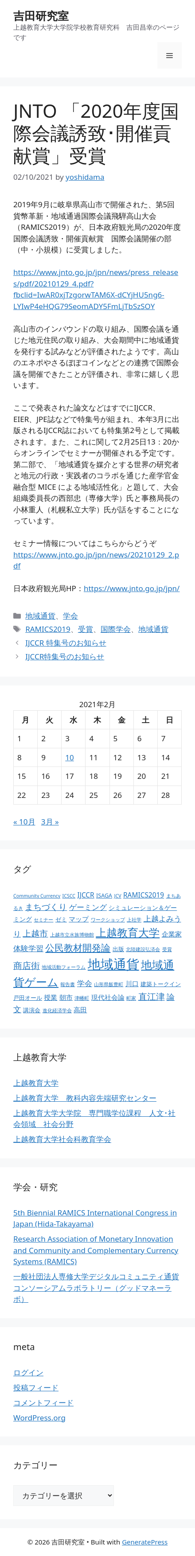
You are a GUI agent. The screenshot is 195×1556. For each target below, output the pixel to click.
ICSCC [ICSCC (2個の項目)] (68, 896)
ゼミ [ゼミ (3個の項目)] (61, 919)
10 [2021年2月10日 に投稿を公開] (69, 757)
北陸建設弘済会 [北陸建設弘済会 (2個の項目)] (143, 949)
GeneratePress (145, 1541)
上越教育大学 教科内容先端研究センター (84, 1098)
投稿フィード (35, 1387)
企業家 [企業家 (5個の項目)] (172, 934)
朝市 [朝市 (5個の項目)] (66, 997)
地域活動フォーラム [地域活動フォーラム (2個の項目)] (64, 967)
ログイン (28, 1372)
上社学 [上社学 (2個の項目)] (134, 920)
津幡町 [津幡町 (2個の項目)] (81, 998)
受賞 (85, 629)
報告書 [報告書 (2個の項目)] (67, 984)
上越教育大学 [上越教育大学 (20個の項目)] (128, 932)
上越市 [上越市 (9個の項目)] (35, 933)
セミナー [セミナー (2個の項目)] (43, 920)
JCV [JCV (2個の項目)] (117, 896)
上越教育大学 (35, 1083)
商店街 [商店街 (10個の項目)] (26, 966)
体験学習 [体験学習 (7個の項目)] (28, 948)
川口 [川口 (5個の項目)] (132, 983)
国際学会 (116, 629)
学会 (70, 616)
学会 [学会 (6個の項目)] (84, 983)
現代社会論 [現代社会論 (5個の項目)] (108, 997)
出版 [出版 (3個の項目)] (118, 949)
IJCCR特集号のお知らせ (64, 656)
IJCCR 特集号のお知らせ (65, 643)
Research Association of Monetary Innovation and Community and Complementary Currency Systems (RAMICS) (95, 1250)
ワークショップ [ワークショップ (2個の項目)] (108, 920)
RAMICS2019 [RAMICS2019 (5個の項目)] (143, 895)
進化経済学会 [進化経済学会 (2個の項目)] (57, 1010)
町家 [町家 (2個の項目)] (131, 998)
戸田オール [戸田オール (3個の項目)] (27, 998)
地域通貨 (40, 616)
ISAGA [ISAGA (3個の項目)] (104, 895)
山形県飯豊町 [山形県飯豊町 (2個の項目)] (108, 984)
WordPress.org (39, 1418)
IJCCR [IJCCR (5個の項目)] (85, 895)
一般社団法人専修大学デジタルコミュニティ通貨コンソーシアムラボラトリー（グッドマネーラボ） (96, 1287)
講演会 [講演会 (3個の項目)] (31, 1010)
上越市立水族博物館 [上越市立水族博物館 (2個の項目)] (72, 935)
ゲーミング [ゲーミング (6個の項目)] (88, 907)
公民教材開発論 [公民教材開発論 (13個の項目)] (77, 947)
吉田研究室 (41, 15)
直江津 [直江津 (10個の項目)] (151, 996)
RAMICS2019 (47, 629)
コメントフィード (43, 1402)
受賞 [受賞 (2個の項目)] (167, 949)
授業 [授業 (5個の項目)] (50, 997)
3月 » (50, 822)
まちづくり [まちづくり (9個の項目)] (46, 907)
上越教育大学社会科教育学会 (62, 1139)
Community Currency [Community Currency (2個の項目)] (36, 896)
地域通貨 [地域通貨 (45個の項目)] (113, 964)
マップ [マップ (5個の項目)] (79, 919)
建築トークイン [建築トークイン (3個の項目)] (160, 984)
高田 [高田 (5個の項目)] (80, 1009)
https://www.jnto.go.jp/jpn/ (132, 588)
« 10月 (24, 822)
